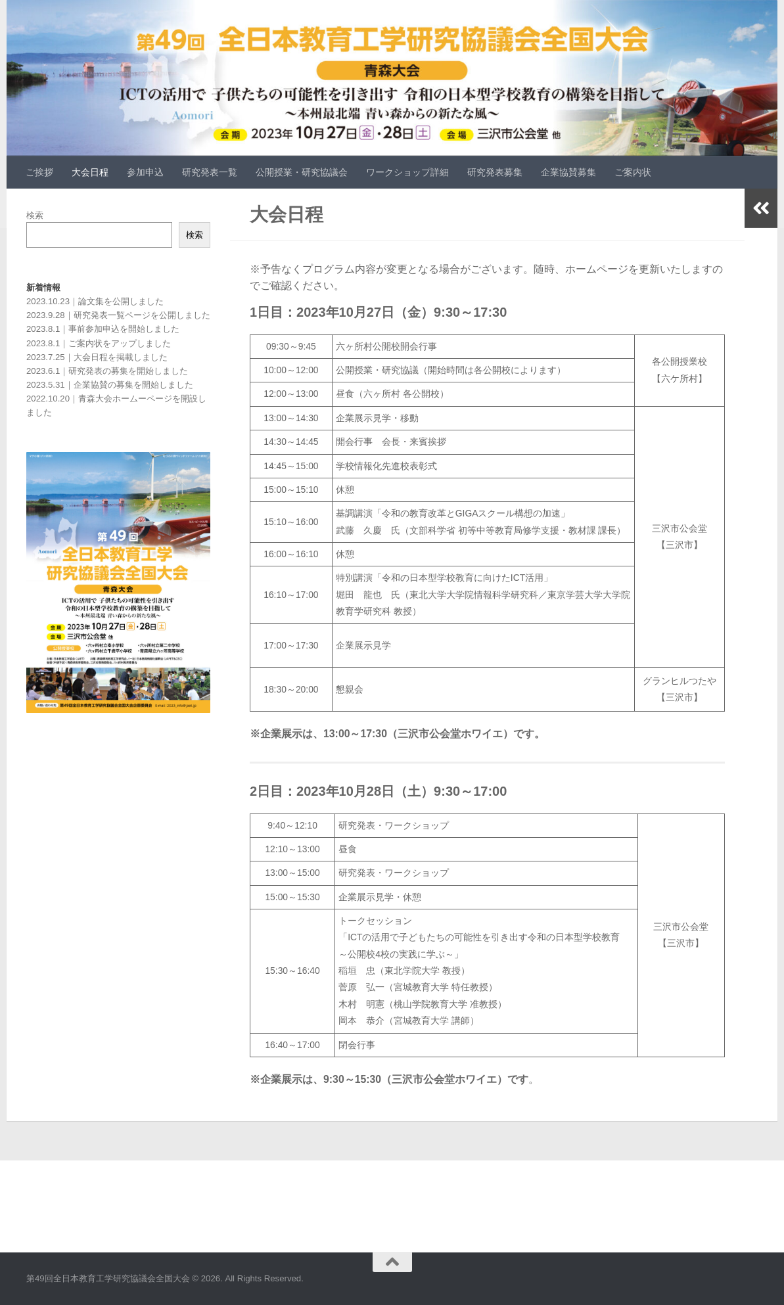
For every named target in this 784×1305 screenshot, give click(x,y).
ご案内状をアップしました (119, 343)
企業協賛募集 (568, 172)
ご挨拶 (39, 172)
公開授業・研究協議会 (302, 172)
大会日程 (90, 172)
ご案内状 (632, 172)
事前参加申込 (94, 329)
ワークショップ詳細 (407, 172)
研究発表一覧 (209, 172)
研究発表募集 (494, 172)
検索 (34, 215)
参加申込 (145, 172)
